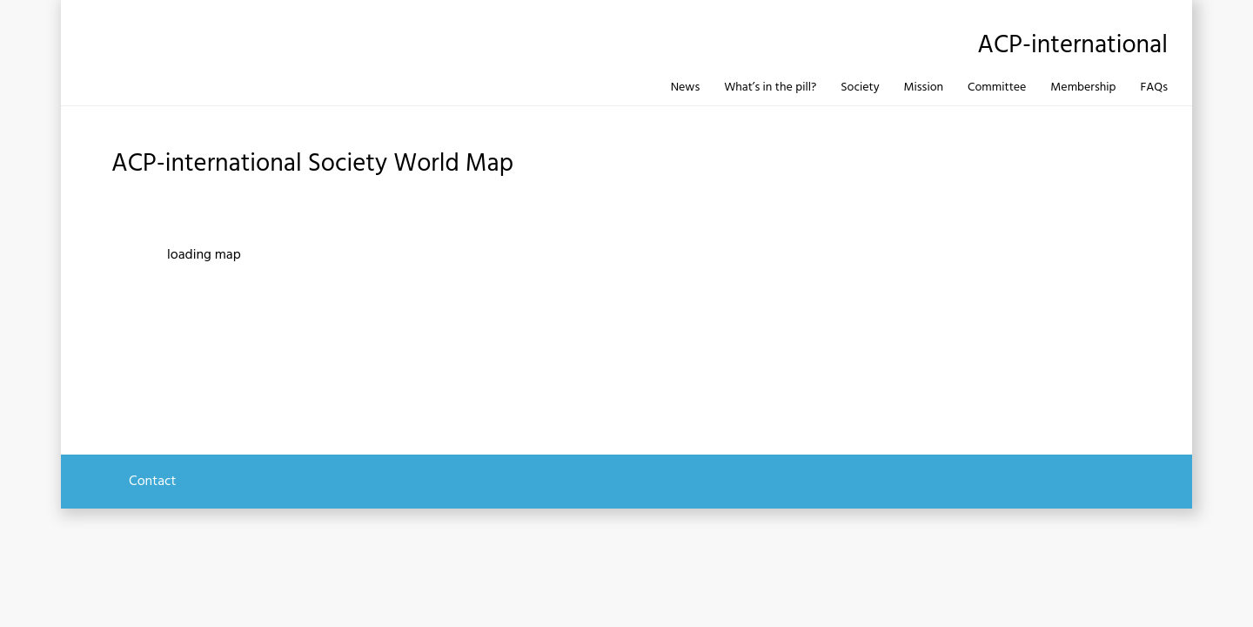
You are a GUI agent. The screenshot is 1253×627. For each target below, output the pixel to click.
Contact (152, 481)
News (685, 88)
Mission (924, 88)
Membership (1083, 88)
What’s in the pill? (770, 88)
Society (860, 88)
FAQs (1154, 88)
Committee (997, 88)
